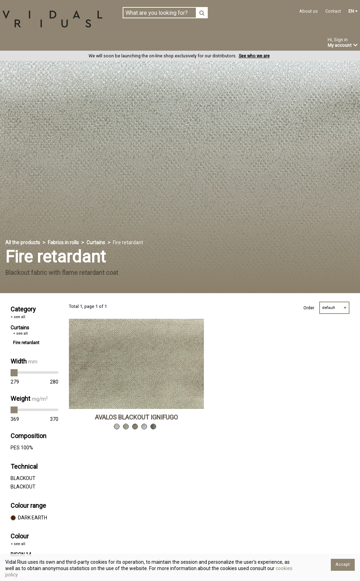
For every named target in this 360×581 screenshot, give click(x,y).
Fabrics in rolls (23, 42)
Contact (333, 11)
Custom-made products (155, 42)
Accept (342, 564)
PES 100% (22, 448)
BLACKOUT (23, 478)
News (206, 43)
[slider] (14, 373)
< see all (18, 317)
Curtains (95, 243)
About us (308, 11)
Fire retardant (26, 343)
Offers (234, 43)
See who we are (254, 56)
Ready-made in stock (83, 42)
